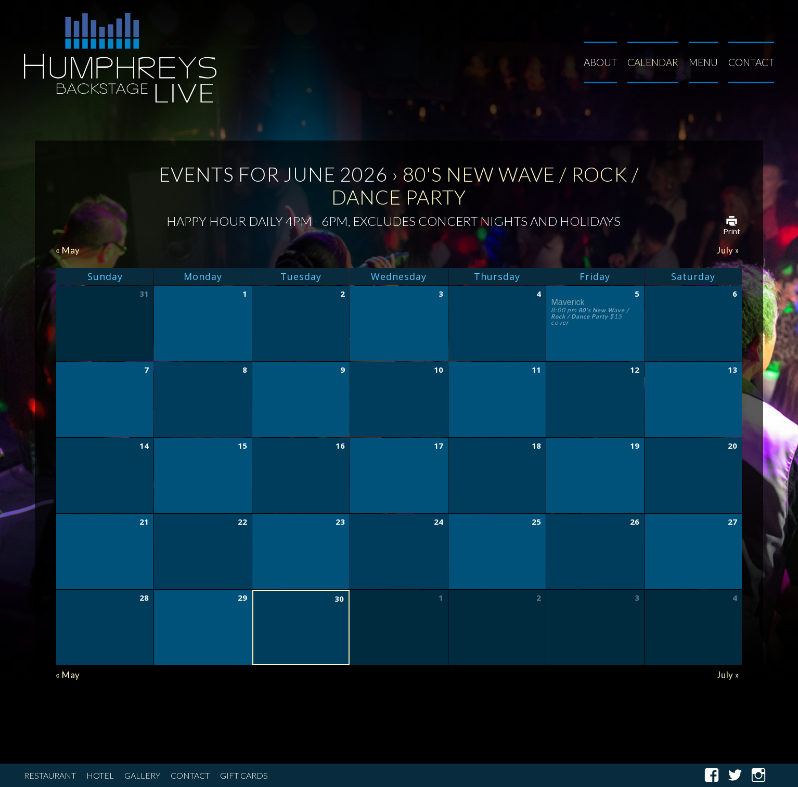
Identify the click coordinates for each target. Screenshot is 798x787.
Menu (703, 62)
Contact (751, 62)
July (728, 250)
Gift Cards (244, 775)
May (68, 250)
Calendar (652, 62)
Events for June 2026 (273, 174)
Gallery (142, 775)
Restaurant (50, 775)
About (600, 62)
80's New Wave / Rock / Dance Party (590, 313)
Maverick (567, 302)
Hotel (100, 775)
